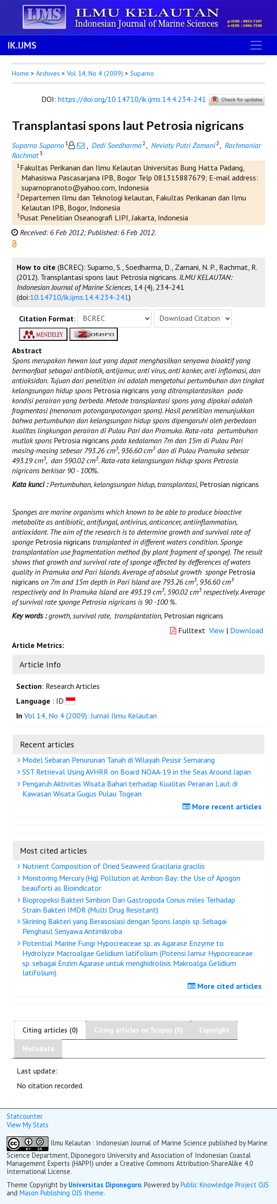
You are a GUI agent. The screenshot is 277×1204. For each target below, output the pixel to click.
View (216, 630)
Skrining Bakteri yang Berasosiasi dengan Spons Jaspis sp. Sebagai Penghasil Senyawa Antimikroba (123, 926)
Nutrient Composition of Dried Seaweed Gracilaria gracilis (112, 866)
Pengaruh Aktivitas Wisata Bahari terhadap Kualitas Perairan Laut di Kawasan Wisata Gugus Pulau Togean (129, 788)
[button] (14, 243)
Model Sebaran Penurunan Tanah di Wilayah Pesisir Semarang (117, 760)
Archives (48, 73)
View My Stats (27, 1124)
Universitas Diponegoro (104, 1184)
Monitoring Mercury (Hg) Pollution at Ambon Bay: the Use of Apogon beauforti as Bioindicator (130, 883)
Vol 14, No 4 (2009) (95, 73)
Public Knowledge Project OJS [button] (225, 1184)
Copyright (214, 1030)
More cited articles (226, 986)
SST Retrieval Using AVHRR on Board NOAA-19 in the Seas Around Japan (135, 771)
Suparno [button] (142, 73)
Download (246, 630)
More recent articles (223, 806)
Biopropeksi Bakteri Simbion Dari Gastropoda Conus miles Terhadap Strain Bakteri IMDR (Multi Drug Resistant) (127, 905)
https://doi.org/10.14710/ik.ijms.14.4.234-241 (132, 99)
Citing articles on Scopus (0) (138, 1030)
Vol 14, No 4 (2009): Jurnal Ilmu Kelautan (90, 715)
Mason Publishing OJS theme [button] (61, 1192)
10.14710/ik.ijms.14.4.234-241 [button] (79, 297)
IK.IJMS (22, 45)
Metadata (38, 1048)
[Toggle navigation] (256, 45)
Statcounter (25, 1116)
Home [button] (20, 73)
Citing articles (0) (50, 1030)
